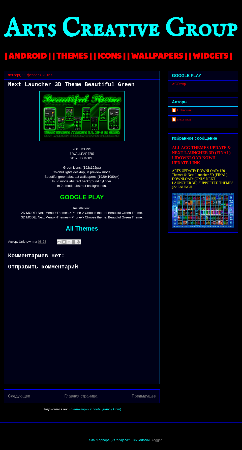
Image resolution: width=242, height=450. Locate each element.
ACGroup (179, 84)
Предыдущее (144, 396)
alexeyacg (184, 119)
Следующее (19, 396)
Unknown (184, 110)
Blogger (156, 440)
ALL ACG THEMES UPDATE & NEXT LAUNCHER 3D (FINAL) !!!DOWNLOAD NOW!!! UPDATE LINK (201, 155)
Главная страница (80, 396)
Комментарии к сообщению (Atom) (95, 409)
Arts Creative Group (120, 29)
